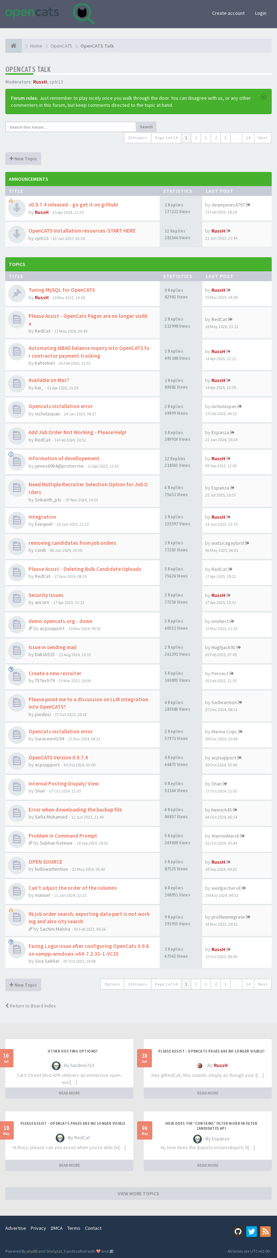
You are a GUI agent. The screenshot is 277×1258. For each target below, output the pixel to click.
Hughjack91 (223, 647)
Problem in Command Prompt (63, 835)
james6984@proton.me (59, 466)
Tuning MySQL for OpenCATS (62, 289)
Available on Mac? (49, 380)
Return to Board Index (30, 1006)
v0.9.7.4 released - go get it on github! (73, 204)
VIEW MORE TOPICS (138, 1193)
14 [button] (248, 137)
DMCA (57, 1228)
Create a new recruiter (55, 673)
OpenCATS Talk (28, 69)
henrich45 (221, 810)
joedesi (43, 714)
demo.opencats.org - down (60, 621)
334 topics (137, 137)
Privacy (38, 1228)
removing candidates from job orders (72, 542)
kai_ (39, 387)
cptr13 (56, 82)
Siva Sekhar (47, 961)
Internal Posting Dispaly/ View (64, 783)
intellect (220, 621)
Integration (42, 516)
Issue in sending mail (52, 647)
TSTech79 (45, 680)
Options (112, 984)
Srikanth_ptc (48, 500)
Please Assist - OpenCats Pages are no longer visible (72, 1123)
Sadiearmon (224, 702)
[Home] (13, 46)
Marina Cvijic (224, 731)
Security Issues (46, 595)
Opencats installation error (61, 406)
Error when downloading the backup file (75, 809)
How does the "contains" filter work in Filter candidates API (211, 1126)
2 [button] (196, 137)
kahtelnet (45, 363)
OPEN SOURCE (45, 861)
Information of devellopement (64, 458)
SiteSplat (54, 1251)
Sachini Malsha (55, 929)
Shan (40, 791)
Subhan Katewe (56, 843)
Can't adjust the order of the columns (73, 887)
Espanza (220, 432)
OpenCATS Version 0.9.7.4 (58, 757)
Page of (166, 137)
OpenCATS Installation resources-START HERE (82, 230)
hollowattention (51, 869)
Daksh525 (45, 654)
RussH (40, 82)
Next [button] (262, 137)
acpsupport (52, 628)
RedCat (42, 331)
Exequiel (44, 524)
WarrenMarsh (225, 836)
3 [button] (206, 137)
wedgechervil (225, 888)
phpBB (31, 1251)
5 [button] (225, 137)
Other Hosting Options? (73, 1051)
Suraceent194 (49, 738)
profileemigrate (228, 917)
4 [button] (216, 137)
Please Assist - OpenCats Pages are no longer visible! (211, 1051)
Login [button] (260, 13)
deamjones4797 (228, 205)
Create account (228, 13)
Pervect (219, 673)
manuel (42, 895)
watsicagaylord (227, 543)
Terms (73, 1228)
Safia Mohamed (51, 817)
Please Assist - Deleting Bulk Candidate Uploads (85, 569)
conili (40, 550)
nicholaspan (47, 414)
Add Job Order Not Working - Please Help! (77, 432)
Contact (93, 1228)
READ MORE (69, 1093)
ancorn (42, 602)
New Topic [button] (23, 158)
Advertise (15, 1228)
